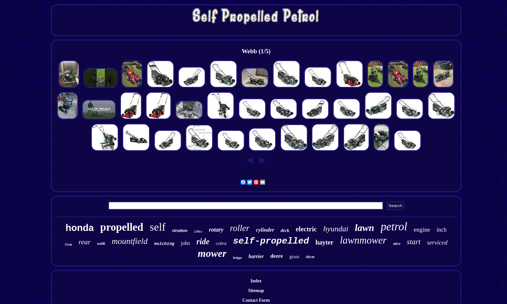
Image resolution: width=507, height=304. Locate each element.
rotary (216, 229)
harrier (256, 256)
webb (101, 243)
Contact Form (256, 300)
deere (276, 256)
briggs (237, 257)
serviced (437, 242)
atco (396, 243)
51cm (68, 244)
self (158, 227)
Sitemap (256, 290)
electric (306, 229)
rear (85, 242)
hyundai (335, 229)
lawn (364, 227)
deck (285, 230)
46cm (310, 257)
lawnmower (363, 240)
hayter (325, 242)
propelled (121, 227)
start (413, 242)
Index (256, 280)
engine (422, 229)
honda (80, 228)
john (185, 243)
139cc (198, 231)
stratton (180, 230)
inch (442, 229)
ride (202, 241)
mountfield (129, 241)
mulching (164, 243)
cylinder (265, 230)
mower (212, 253)
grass (294, 256)
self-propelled (271, 241)
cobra (221, 243)
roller (240, 228)
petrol (394, 226)
